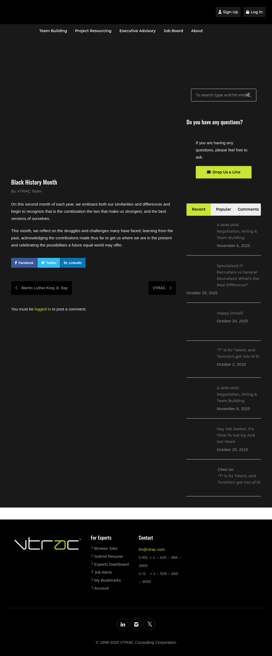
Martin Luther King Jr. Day (41, 288)
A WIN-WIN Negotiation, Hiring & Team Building (237, 231)
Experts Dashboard (111, 564)
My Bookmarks (107, 580)
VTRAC (162, 288)
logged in (43, 309)
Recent (199, 209)
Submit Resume (108, 556)
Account (101, 588)
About (197, 30)
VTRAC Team (29, 191)
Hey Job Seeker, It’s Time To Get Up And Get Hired (236, 435)
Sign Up (228, 12)
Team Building (53, 30)
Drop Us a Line (223, 172)
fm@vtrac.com (152, 549)
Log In (254, 12)
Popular (223, 209)
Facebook (26, 263)
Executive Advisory (138, 30)
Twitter (51, 263)
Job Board (173, 30)
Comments (248, 209)
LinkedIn (75, 263)
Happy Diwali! (230, 313)
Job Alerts (103, 572)
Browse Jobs (105, 548)
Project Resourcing (93, 30)
